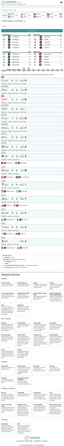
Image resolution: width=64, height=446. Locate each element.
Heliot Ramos (15, 45)
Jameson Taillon (47, 54)
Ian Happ (46, 39)
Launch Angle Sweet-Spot (7, 293)
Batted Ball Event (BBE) (23, 293)
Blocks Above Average (55, 404)
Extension (3, 378)
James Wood (47, 42)
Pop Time (3, 392)
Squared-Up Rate (54, 335)
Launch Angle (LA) (22, 282)
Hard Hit (7, 257)
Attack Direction (21, 335)
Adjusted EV (20, 305)
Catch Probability (38, 404)
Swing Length (37, 323)
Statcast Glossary (11, 274)
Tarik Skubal (46, 62)
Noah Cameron (47, 64)
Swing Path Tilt (37, 335)
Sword (6, 263)
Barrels (35, 282)
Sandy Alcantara (15, 54)
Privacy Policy (29, 441)
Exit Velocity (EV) (5, 282)
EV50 (2, 305)
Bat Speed (3, 323)
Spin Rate (52, 366)
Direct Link (4, 83)
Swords (19, 349)
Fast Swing (8, 261)
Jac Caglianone (15, 36)
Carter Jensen (15, 42)
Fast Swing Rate (21, 323)
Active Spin (36, 366)
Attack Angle (53, 323)
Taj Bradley (46, 56)
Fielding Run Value (22, 404)
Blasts (2, 349)
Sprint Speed (4, 424)
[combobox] (32, 10)
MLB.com (44, 441)
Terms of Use (20, 441)
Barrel (7, 259)
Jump (51, 392)
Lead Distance (37, 392)
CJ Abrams (46, 47)
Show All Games (32, 30)
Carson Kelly (47, 45)
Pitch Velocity (4, 366)
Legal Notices (37, 441)
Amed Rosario (15, 39)
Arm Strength (20, 392)
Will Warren (46, 59)
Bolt (19, 424)
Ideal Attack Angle (5, 335)
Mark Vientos (47, 36)
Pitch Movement (22, 366)
